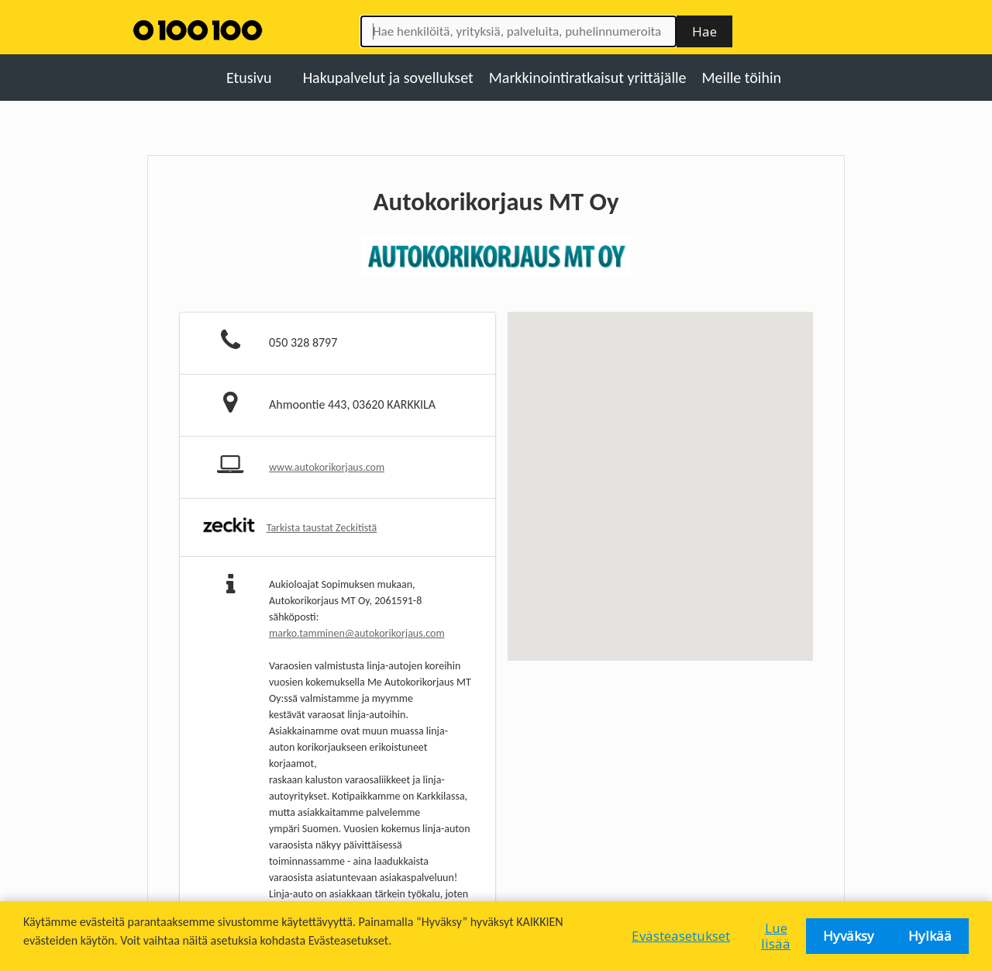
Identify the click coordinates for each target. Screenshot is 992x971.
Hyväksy (848, 936)
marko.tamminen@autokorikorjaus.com (357, 633)
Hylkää (930, 936)
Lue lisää (775, 935)
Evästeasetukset (681, 936)
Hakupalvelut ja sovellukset (388, 77)
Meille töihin (742, 77)
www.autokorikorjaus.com (326, 467)
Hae (704, 31)
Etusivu (249, 77)
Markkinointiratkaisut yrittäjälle (588, 77)
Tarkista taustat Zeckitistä (322, 527)
